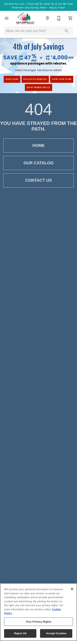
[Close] (72, 588)
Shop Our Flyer (61, 79)
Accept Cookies (56, 633)
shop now (12, 79)
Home (38, 145)
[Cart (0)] (70, 18)
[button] (6, 18)
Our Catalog (38, 163)
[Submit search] (66, 31)
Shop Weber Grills (39, 87)
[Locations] (47, 18)
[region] (38, 612)
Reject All (20, 633)
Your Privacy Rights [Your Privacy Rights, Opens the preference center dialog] (38, 621)
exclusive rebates (35, 79)
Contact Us (38, 180)
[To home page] (25, 18)
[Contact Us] (59, 18)
